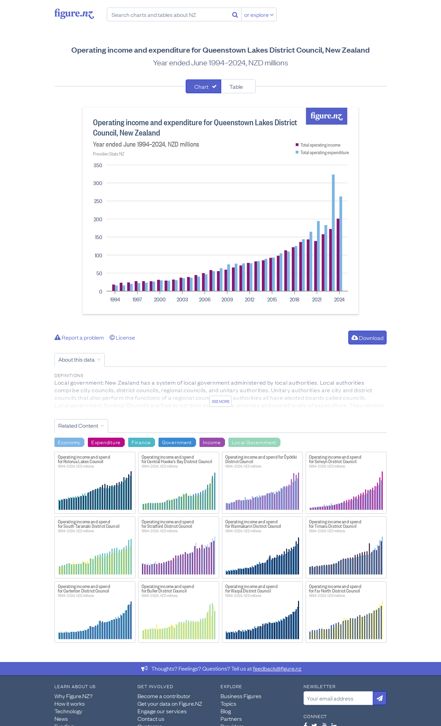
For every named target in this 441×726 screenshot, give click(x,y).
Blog (225, 711)
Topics (228, 703)
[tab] (203, 86)
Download (367, 337)
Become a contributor (164, 696)
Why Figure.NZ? (73, 696)
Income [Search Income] (211, 442)
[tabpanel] (220, 211)
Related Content (78, 425)
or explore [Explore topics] (259, 14)
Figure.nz (74, 14)
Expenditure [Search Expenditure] (106, 442)
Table (236, 86)
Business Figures (240, 696)
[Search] (235, 14)
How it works (69, 703)
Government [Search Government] (177, 442)
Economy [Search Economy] (69, 442)
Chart (201, 86)
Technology (68, 711)
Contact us (150, 718)
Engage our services (162, 711)
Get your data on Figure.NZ (169, 703)
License (122, 337)
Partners (231, 718)
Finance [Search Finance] (141, 442)
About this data (76, 359)
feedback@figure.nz (277, 668)
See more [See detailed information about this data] (220, 401)
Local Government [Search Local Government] (254, 442)
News (61, 718)
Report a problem (79, 337)
